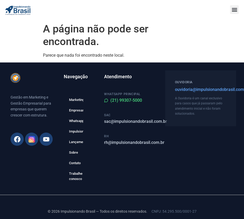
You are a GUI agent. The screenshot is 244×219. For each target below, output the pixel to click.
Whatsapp (76, 121)
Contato (75, 163)
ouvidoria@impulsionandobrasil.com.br (200, 89)
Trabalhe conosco (75, 176)
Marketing (76, 100)
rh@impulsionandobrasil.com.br (134, 142)
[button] (234, 9)
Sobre (73, 152)
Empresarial (76, 110)
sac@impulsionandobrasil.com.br (135, 121)
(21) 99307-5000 (123, 100)
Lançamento (76, 142)
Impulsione (76, 131)
